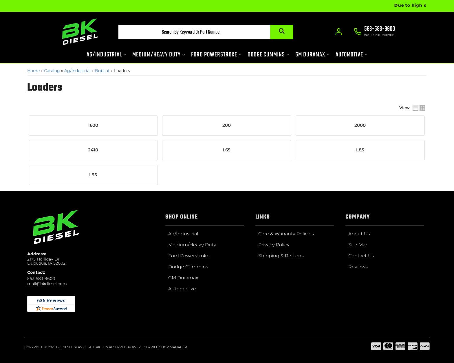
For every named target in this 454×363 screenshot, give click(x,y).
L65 (226, 150)
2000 (360, 125)
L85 (360, 150)
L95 (93, 174)
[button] (206, 32)
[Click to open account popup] (338, 31)
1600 (93, 125)
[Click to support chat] (374, 32)
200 (226, 125)
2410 (93, 150)
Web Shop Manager (169, 347)
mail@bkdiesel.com (47, 284)
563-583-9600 (41, 278)
